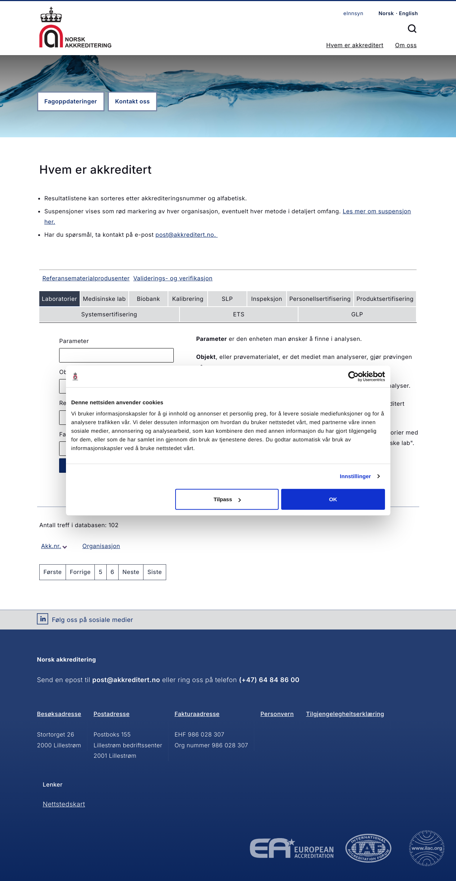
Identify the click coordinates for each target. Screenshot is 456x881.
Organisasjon (101, 545)
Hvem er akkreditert (355, 45)
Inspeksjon (266, 298)
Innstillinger (355, 476)
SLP (227, 298)
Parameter (74, 340)
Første (53, 571)
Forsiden (75, 27)
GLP (357, 314)
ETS (239, 314)
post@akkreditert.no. (186, 234)
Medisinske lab (104, 298)
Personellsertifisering (320, 298)
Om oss (406, 45)
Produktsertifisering (385, 298)
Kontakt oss (132, 101)
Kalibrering (188, 298)
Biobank (148, 298)
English (408, 13)
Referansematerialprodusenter (85, 278)
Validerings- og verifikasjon (173, 278)
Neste (130, 571)
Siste (154, 571)
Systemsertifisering (109, 314)
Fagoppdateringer (70, 101)
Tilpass (226, 499)
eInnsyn (353, 13)
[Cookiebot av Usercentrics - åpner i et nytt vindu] (353, 376)
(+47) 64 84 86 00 (269, 680)
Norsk (386, 13)
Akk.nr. (51, 545)
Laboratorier (59, 298)
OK (333, 499)
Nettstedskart (64, 804)
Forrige (80, 571)
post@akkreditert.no (126, 680)
